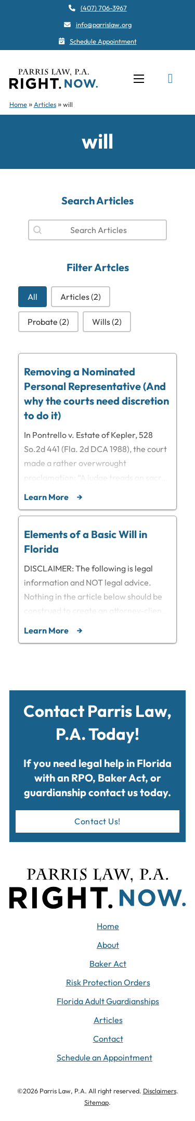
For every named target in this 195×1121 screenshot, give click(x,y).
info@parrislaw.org (104, 24)
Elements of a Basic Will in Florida (85, 541)
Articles (45, 104)
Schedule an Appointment (104, 1057)
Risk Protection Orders (108, 982)
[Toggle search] (170, 78)
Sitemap (96, 1102)
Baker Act (107, 963)
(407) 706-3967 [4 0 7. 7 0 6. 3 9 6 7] (104, 8)
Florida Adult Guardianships (108, 1001)
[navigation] (53, 78)
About (108, 945)
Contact (108, 1038)
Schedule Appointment (103, 41)
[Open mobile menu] (139, 79)
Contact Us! (97, 821)
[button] (32, 296)
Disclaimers (159, 1091)
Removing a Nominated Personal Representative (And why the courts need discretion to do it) (96, 393)
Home (18, 104)
